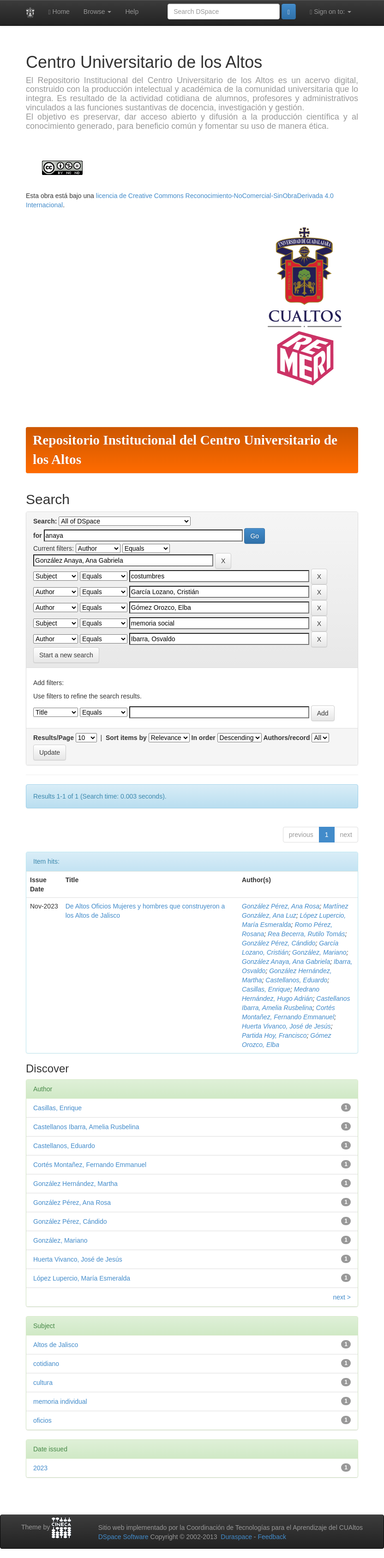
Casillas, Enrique (266, 989)
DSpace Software (123, 1536)
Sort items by (126, 737)
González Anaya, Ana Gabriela (286, 961)
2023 (40, 1468)
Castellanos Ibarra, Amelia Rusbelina (86, 1127)
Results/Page (53, 737)
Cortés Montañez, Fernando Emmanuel (89, 1164)
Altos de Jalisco (55, 1344)
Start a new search (66, 655)
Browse (98, 11)
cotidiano (46, 1363)
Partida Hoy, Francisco (274, 1035)
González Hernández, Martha (75, 1183)
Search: (45, 521)
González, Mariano (319, 952)
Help (131, 11)
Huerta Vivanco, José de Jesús (286, 1026)
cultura (43, 1382)
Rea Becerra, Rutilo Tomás (306, 934)
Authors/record (286, 737)
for (37, 535)
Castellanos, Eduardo (296, 980)
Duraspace (236, 1536)
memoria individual (60, 1401)
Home (59, 12)
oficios (42, 1420)
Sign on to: (330, 12)
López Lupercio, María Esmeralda (81, 1278)
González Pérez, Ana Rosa (280, 906)
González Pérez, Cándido (279, 943)
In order (204, 737)
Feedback (272, 1536)
